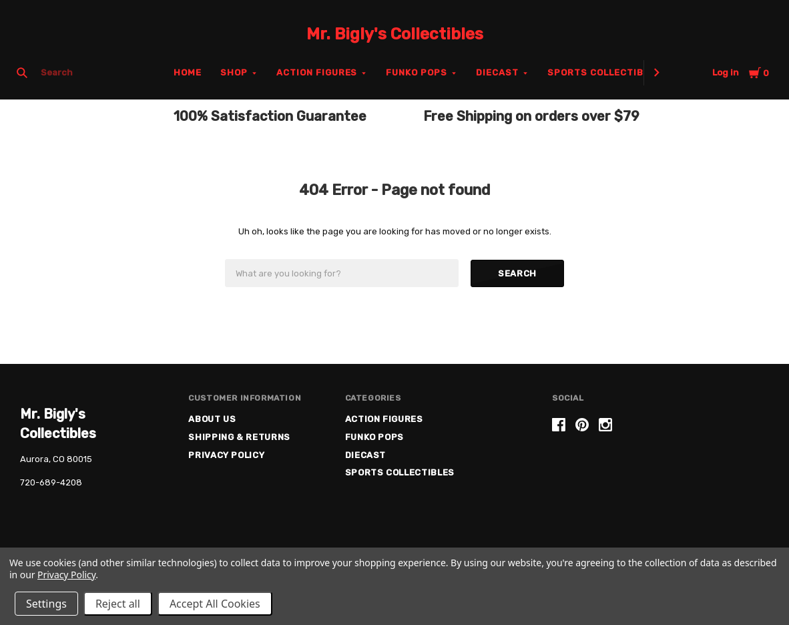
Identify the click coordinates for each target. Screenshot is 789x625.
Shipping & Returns (239, 437)
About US (212, 419)
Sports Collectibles (604, 72)
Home (188, 72)
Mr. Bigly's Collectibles (394, 34)
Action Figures (317, 72)
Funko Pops (416, 72)
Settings (46, 603)
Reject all (117, 603)
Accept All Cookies (215, 603)
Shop (234, 72)
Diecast (497, 72)
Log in (725, 72)
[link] (660, 469)
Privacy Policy (226, 455)
